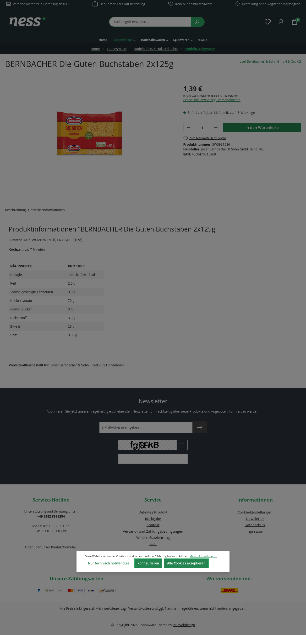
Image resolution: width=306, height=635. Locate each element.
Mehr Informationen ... (203, 556)
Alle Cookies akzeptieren (186, 563)
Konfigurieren (148, 563)
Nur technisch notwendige (108, 563)
